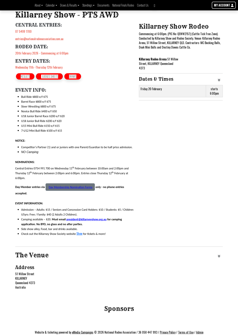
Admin (199, 332)
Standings (87, 5)
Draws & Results (68, 5)
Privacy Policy (168, 332)
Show (79, 233)
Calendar (50, 5)
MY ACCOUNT (224, 5)
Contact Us (142, 5)
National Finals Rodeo (123, 5)
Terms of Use (186, 332)
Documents (103, 5)
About (38, 5)
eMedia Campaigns (82, 332)
